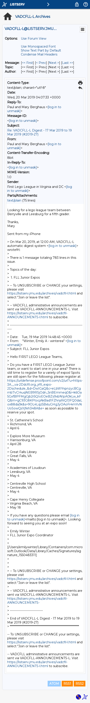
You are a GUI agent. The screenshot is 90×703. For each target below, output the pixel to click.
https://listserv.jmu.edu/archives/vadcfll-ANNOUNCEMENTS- (37, 601)
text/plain (14, 200)
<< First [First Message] (27, 63)
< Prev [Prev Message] (41, 63)
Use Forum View (33, 39)
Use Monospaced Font (38, 46)
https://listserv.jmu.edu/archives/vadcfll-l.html (41, 293)
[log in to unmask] (23, 121)
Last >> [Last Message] (67, 63)
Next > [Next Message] (54, 63)
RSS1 (67, 684)
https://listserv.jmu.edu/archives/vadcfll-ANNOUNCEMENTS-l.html (37, 315)
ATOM (54, 684)
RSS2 (80, 684)
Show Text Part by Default (41, 50)
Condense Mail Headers (39, 54)
